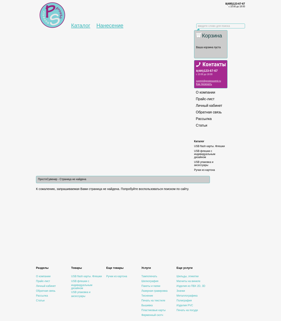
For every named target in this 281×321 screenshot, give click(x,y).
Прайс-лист (205, 99)
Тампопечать (149, 276)
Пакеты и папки (150, 286)
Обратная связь (209, 112)
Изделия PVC (185, 305)
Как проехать (204, 84)
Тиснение (147, 295)
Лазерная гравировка (154, 290)
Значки (181, 290)
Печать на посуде (187, 310)
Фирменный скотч (152, 315)
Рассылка (204, 119)
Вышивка (147, 305)
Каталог (80, 25)
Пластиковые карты (153, 310)
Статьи (201, 125)
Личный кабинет (209, 105)
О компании (205, 92)
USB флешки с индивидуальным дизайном (204, 154)
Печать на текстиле (153, 300)
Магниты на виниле (188, 281)
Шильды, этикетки (187, 276)
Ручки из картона (204, 170)
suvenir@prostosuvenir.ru (208, 81)
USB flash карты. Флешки (209, 146)
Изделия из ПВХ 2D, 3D (191, 286)
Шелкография (149, 281)
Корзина (212, 36)
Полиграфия (184, 300)
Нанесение (109, 25)
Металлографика (187, 295)
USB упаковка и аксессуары (203, 163)
